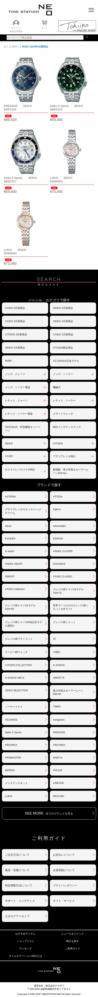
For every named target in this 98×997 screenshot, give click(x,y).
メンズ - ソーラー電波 (17, 387)
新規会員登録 (16, 31)
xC (54, 638)
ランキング (25, 948)
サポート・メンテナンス (20, 900)
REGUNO (58, 796)
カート (44, 28)
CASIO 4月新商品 (15, 321)
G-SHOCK (59, 665)
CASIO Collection (15, 589)
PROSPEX (11, 745)
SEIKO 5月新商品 (63, 308)
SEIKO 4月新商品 (63, 321)
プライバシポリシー (65, 885)
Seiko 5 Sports (13, 732)
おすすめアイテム (25, 933)
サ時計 (57, 652)
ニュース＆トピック (72, 933)
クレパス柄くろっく (64, 622)
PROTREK (59, 745)
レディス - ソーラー (64, 400)
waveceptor (59, 525)
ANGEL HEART (14, 563)
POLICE (57, 770)
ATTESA (58, 496)
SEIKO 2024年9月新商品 (35, 46)
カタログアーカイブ (17, 916)
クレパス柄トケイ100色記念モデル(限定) (23, 624)
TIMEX (57, 706)
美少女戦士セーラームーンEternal (68, 692)
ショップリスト (25, 941)
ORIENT (10, 576)
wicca (8, 525)
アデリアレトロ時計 (64, 456)
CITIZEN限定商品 (63, 347)
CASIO (9, 456)
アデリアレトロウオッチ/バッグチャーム (23, 511)
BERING (10, 770)
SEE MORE (49, 813)
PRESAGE (59, 732)
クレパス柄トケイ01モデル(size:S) (68, 591)
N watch (9, 551)
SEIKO (15, 46)
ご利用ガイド (72, 948)
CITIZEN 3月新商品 (16, 334)
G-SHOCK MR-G (14, 677)
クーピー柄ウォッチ (16, 652)
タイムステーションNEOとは (25, 955)
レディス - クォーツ (16, 400)
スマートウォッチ (63, 413)
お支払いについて (64, 854)
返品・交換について (17, 870)
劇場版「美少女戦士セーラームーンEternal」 (70, 471)
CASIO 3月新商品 (63, 334)
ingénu (57, 509)
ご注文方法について (17, 854)
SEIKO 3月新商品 (15, 347)
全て (6, 46)
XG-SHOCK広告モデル (66, 360)
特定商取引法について (18, 885)
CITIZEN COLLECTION (18, 665)
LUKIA (8, 796)
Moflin (8, 360)
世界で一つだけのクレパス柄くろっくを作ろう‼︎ (70, 607)
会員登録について (64, 870)
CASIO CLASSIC (62, 576)
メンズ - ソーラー (63, 374)
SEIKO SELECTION (16, 690)
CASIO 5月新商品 (15, 308)
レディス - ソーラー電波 (19, 413)
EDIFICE (58, 538)
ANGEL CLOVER (63, 551)
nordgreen (58, 719)
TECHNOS (11, 719)
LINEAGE (58, 782)
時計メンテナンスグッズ (67, 427)
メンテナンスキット (16, 783)
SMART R (58, 677)
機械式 (57, 387)
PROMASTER (13, 757)
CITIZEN (58, 443)
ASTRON (10, 496)
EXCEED (10, 538)
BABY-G (57, 757)
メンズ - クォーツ (15, 374)
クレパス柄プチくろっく (19, 638)
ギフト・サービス (64, 900)
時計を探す (72, 941)
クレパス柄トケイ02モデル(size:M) (20, 607)
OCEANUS (59, 563)
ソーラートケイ (14, 706)
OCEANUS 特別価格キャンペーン (22, 429)
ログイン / (16, 28)
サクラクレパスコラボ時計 (20, 469)
